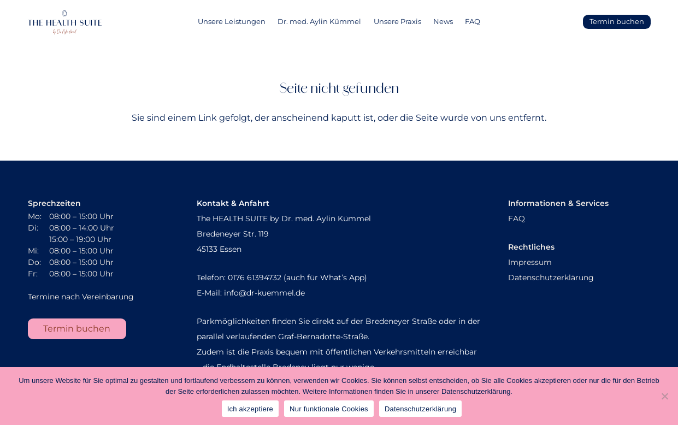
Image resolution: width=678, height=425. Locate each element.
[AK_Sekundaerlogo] (65, 22)
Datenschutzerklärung (551, 277)
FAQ (516, 218)
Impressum (530, 262)
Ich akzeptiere (250, 409)
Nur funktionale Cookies (329, 409)
